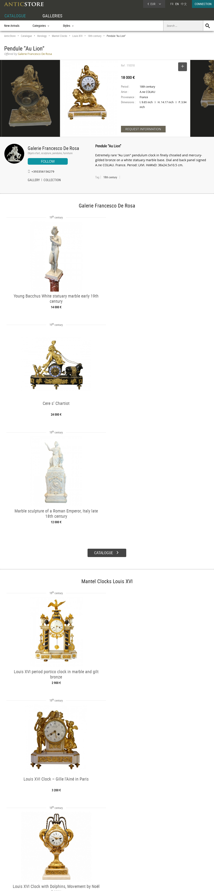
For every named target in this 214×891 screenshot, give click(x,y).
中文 (184, 4)
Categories (54, 849)
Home (172, 851)
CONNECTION (203, 4)
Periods (52, 859)
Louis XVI (77, 36)
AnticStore (10, 36)
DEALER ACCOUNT (15, 844)
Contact (173, 855)
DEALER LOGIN (22, 851)
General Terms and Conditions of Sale (116, 883)
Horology (42, 36)
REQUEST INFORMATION (143, 129)
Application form (17, 859)
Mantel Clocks (59, 36)
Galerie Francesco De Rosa (53, 148)
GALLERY (34, 180)
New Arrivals (11, 25)
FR (171, 4)
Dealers (95, 849)
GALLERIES (52, 16)
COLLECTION (52, 180)
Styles (51, 854)
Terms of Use (85, 883)
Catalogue (26, 36)
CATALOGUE (15, 16)
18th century (94, 36)
